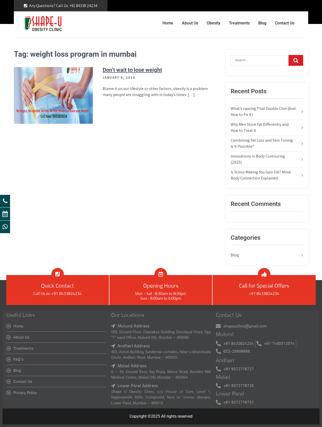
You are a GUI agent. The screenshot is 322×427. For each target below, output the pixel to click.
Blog (262, 23)
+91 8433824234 (264, 294)
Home (168, 23)
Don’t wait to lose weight (132, 70)
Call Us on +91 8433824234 (57, 294)
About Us (190, 23)
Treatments (239, 23)
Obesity (213, 23)
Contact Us (284, 23)
